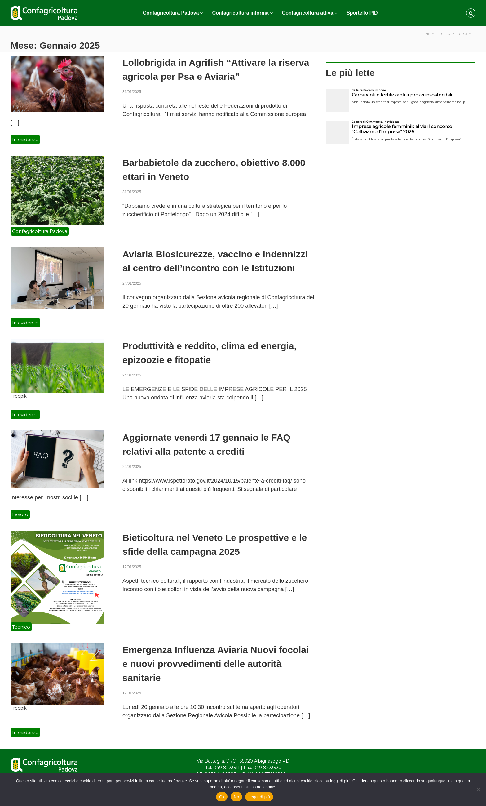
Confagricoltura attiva (307, 13)
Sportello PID (362, 13)
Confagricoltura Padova (171, 13)
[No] (478, 789)
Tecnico (21, 627)
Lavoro (20, 514)
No (236, 797)
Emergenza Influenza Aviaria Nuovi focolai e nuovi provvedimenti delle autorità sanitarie (215, 664)
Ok (221, 797)
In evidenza (25, 139)
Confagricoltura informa (240, 13)
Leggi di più (259, 797)
